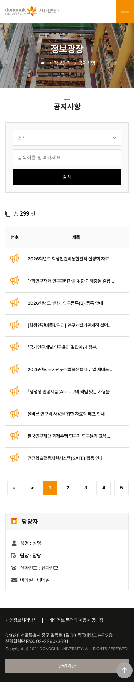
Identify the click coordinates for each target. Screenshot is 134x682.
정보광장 (62, 63)
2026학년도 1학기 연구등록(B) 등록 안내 (65, 303)
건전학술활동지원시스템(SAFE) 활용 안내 (65, 458)
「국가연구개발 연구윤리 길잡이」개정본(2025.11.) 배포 (62, 348)
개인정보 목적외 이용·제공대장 (76, 620)
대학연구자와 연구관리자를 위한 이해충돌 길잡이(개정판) (71, 281)
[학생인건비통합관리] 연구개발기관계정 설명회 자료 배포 (70, 326)
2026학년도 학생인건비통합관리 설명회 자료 (68, 258)
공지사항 (86, 63)
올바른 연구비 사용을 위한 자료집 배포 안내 (66, 414)
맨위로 (124, 670)
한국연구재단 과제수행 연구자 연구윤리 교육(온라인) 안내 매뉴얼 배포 (67, 436)
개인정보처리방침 (21, 620)
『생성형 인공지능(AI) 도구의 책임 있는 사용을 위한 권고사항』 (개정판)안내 (69, 392)
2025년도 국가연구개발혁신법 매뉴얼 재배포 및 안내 (71, 370)
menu (125, 12)
